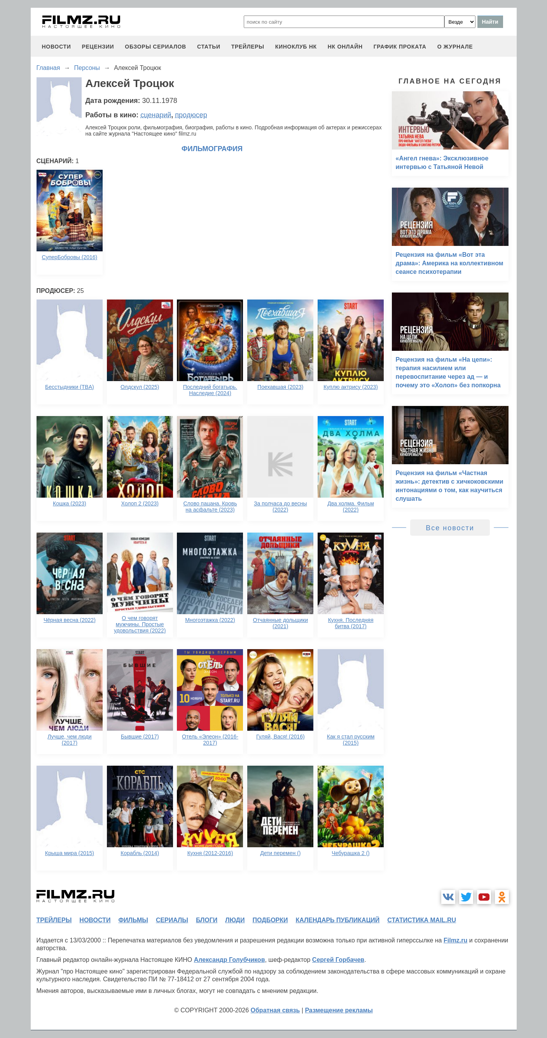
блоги (206, 920)
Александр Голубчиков (229, 959)
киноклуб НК (296, 47)
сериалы (172, 920)
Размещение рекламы (339, 1010)
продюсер (191, 115)
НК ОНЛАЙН (345, 47)
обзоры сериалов (155, 47)
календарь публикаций (338, 920)
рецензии (98, 47)
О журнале (455, 47)
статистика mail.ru (421, 920)
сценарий (155, 115)
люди (235, 920)
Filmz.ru (455, 940)
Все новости (450, 528)
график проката (400, 47)
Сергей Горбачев (338, 959)
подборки (270, 920)
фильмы (133, 920)
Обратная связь (275, 1010)
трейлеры (247, 47)
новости (56, 47)
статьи (208, 47)
